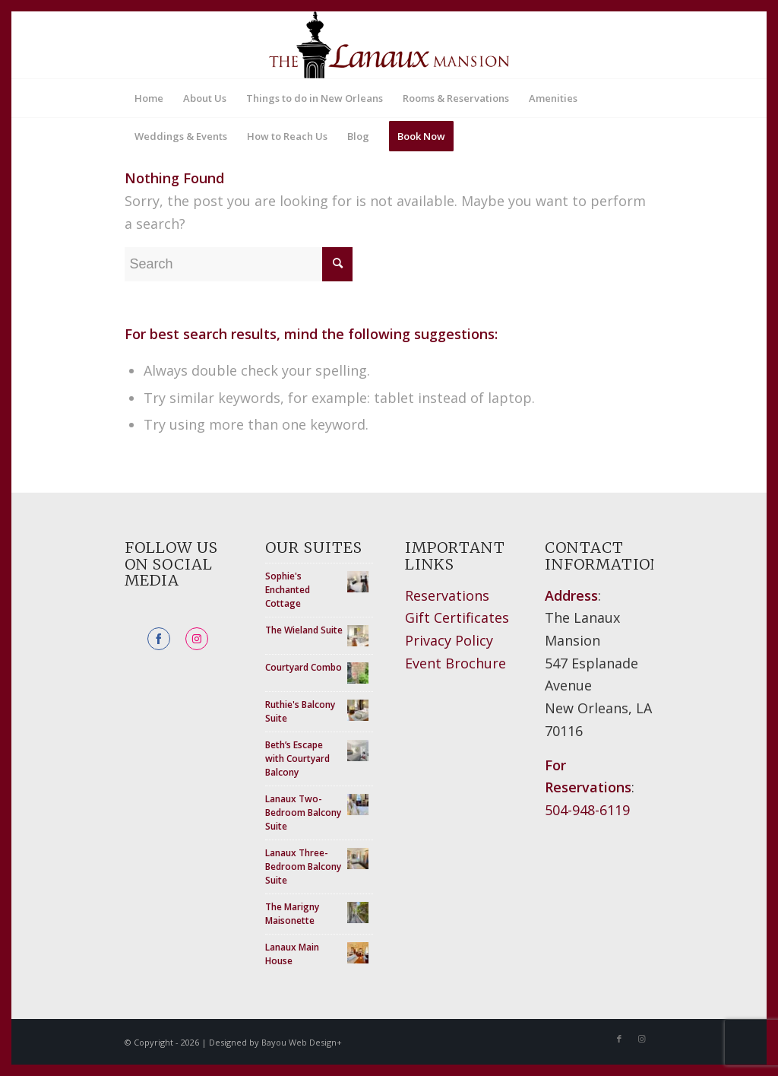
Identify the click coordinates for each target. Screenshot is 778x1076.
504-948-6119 (587, 810)
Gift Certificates (457, 617)
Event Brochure (455, 663)
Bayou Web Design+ (301, 1042)
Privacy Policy (449, 640)
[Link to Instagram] (642, 1038)
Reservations (447, 595)
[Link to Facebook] (619, 1038)
